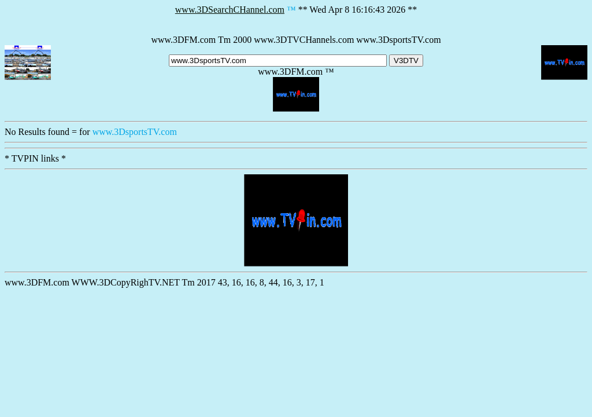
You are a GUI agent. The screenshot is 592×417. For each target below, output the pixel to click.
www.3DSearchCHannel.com (229, 9)
